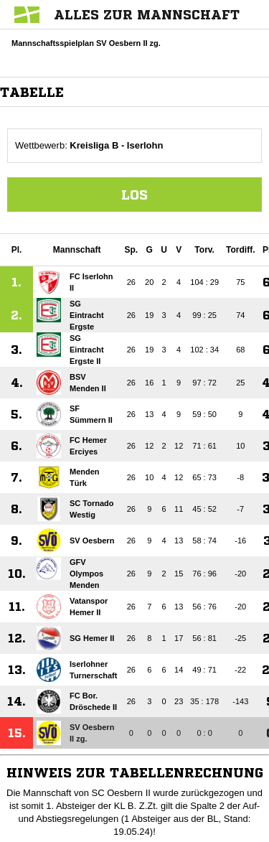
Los (134, 194)
